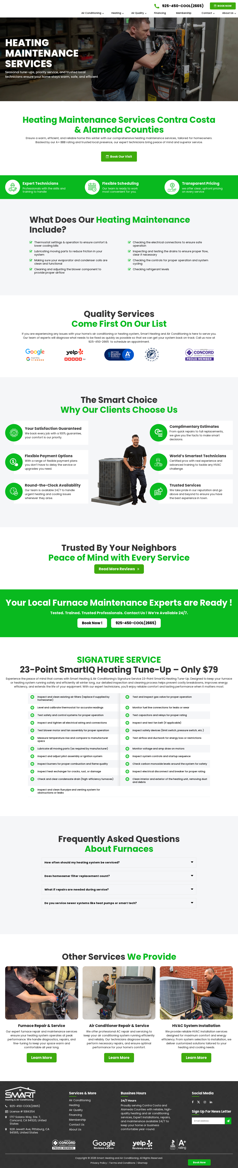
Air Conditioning (91, 13)
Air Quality (137, 13)
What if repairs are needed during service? (76, 889)
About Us (227, 13)
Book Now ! (92, 622)
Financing (160, 13)
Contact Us (76, 1124)
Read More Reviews (119, 568)
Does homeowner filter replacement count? (77, 876)
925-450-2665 (98, 342)
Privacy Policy (98, 1163)
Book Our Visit (119, 156)
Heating (116, 13)
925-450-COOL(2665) (136, 622)
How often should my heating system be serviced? (82, 862)
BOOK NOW (223, 6)
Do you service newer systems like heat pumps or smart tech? (90, 903)
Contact (207, 13)
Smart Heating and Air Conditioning (118, 1158)
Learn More (41, 1057)
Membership (183, 13)
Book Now (199, 1162)
